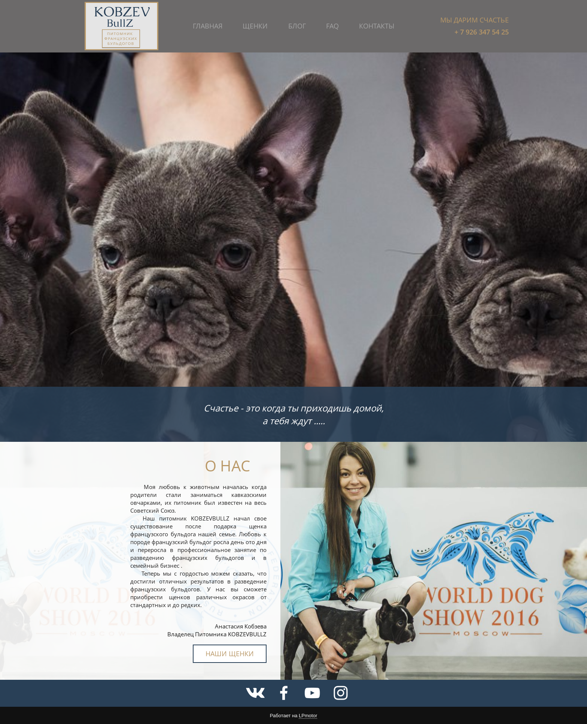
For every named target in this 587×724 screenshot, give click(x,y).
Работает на (293, 716)
